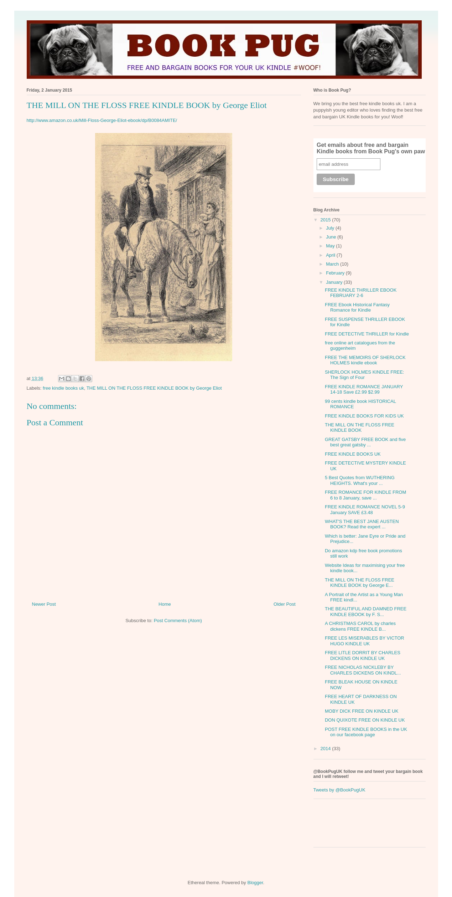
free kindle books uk (63, 388)
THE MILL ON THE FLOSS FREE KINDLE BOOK (359, 427)
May (331, 245)
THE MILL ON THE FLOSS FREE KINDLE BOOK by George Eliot (154, 388)
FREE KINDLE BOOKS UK (353, 454)
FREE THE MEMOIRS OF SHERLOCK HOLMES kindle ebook (365, 360)
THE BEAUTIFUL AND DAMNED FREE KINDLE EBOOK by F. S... (365, 611)
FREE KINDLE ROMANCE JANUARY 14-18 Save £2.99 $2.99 (364, 389)
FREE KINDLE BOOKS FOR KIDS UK (364, 416)
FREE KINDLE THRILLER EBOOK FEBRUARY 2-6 (360, 292)
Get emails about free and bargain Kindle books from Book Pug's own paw (371, 148)
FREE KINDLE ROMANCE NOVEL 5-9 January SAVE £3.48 (365, 509)
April (331, 255)
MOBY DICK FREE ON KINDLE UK (361, 711)
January (335, 282)
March (333, 264)
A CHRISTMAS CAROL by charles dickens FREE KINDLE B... (360, 626)
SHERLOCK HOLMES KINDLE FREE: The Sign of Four (364, 374)
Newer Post (44, 604)
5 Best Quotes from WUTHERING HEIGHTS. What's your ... (360, 480)
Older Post (284, 604)
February (336, 273)
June (331, 237)
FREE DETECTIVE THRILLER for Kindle (367, 334)
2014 (326, 748)
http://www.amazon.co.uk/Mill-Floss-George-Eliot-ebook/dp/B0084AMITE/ (102, 120)
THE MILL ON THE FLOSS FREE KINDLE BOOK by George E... (359, 582)
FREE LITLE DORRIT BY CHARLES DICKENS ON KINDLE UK (362, 655)
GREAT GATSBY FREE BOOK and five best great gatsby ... (365, 442)
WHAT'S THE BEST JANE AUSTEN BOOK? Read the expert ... (362, 524)
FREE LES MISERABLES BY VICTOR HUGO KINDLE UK (364, 640)
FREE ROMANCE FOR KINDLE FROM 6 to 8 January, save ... (365, 495)
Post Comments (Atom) (178, 620)
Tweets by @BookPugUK (339, 790)
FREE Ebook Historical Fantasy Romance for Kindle (357, 307)
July (331, 228)
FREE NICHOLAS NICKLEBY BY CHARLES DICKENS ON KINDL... (363, 670)
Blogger (255, 882)
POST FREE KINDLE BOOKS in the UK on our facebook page (366, 732)
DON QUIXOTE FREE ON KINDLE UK (365, 720)
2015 (326, 219)
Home (165, 604)
